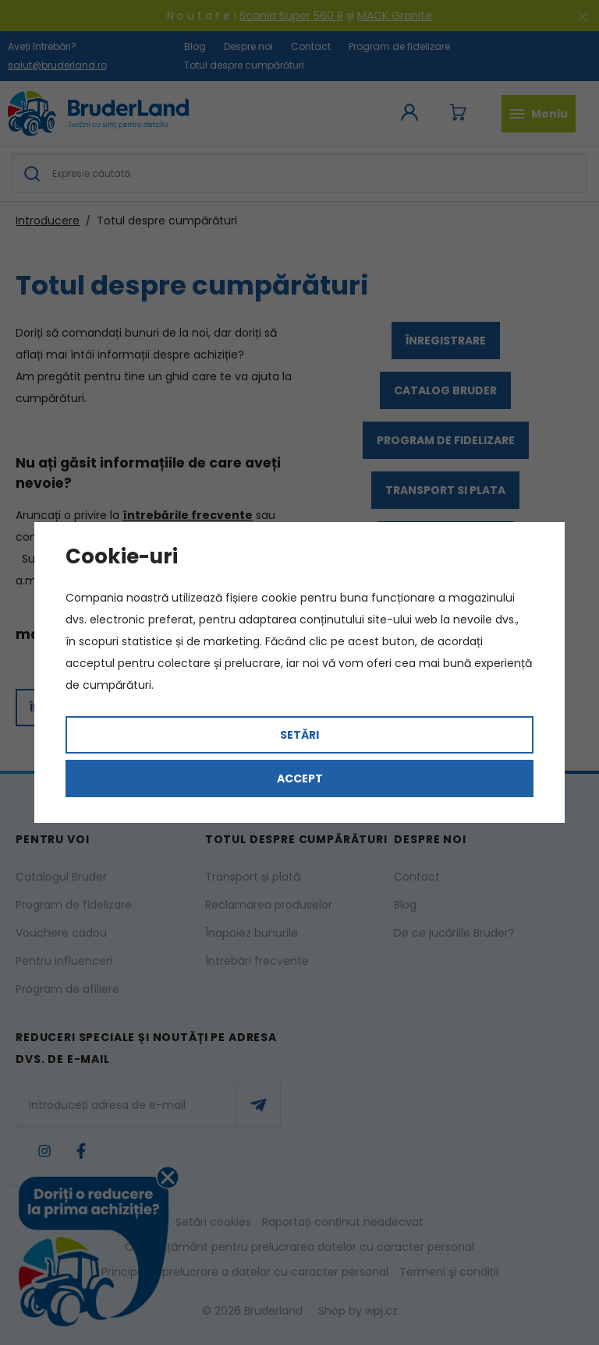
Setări (299, 735)
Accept (300, 778)
